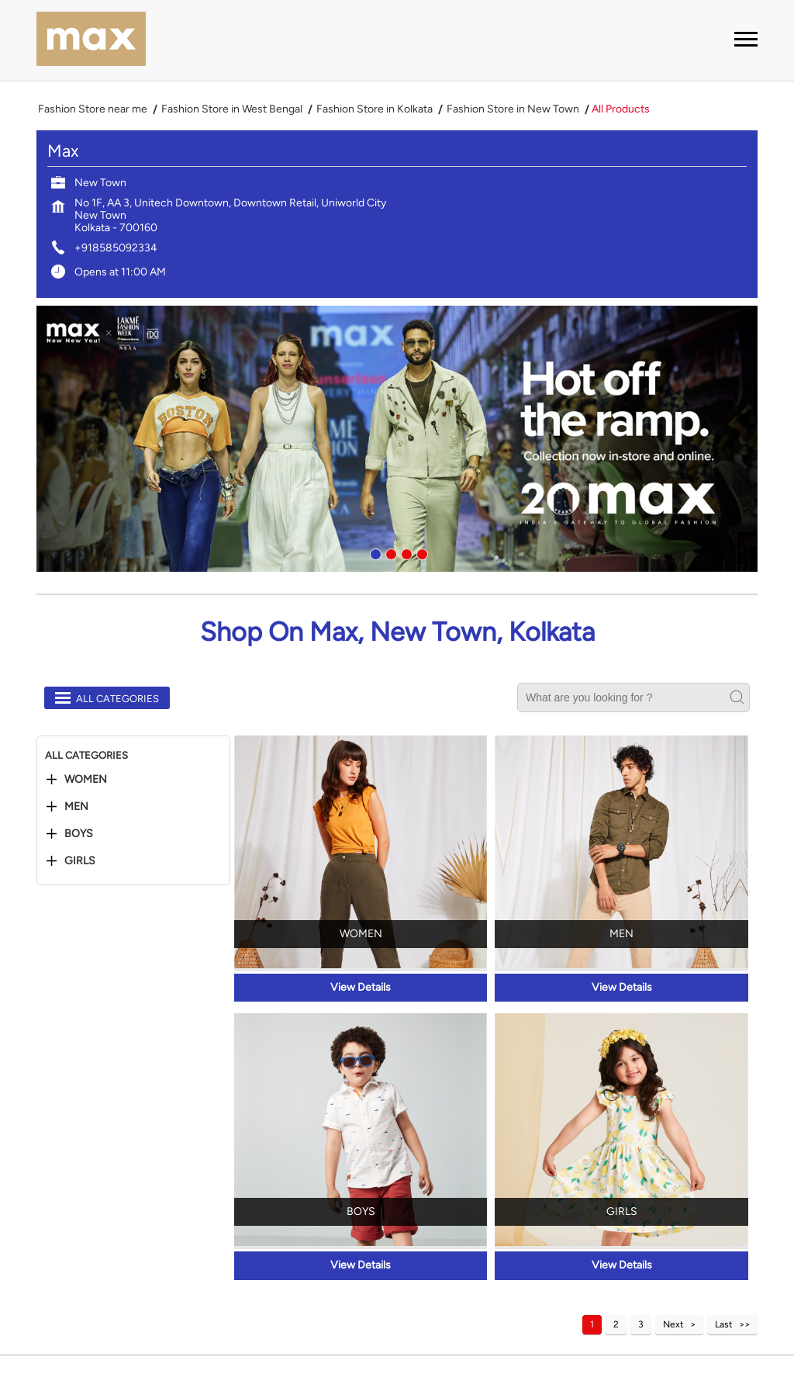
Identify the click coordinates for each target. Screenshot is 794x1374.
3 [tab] (405, 552)
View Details (360, 987)
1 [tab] (374, 552)
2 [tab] (389, 552)
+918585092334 (115, 247)
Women (85, 780)
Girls (79, 861)
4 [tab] (420, 552)
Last (724, 1324)
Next (673, 1324)
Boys (78, 834)
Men (76, 807)
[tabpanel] (397, 439)
